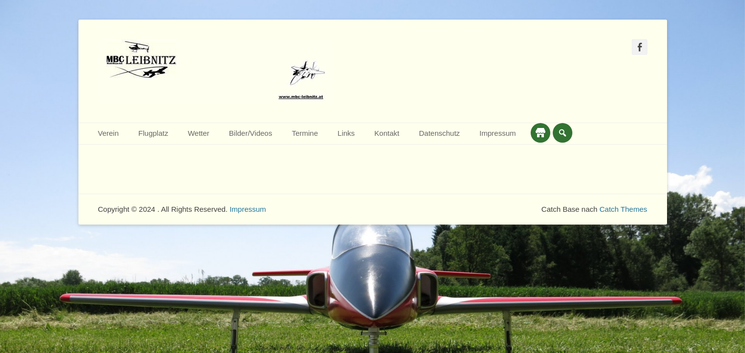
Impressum (498, 133)
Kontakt (386, 133)
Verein (108, 133)
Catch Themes (623, 209)
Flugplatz (153, 133)
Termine (305, 133)
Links (346, 133)
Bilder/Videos (250, 133)
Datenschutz (439, 133)
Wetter (198, 133)
